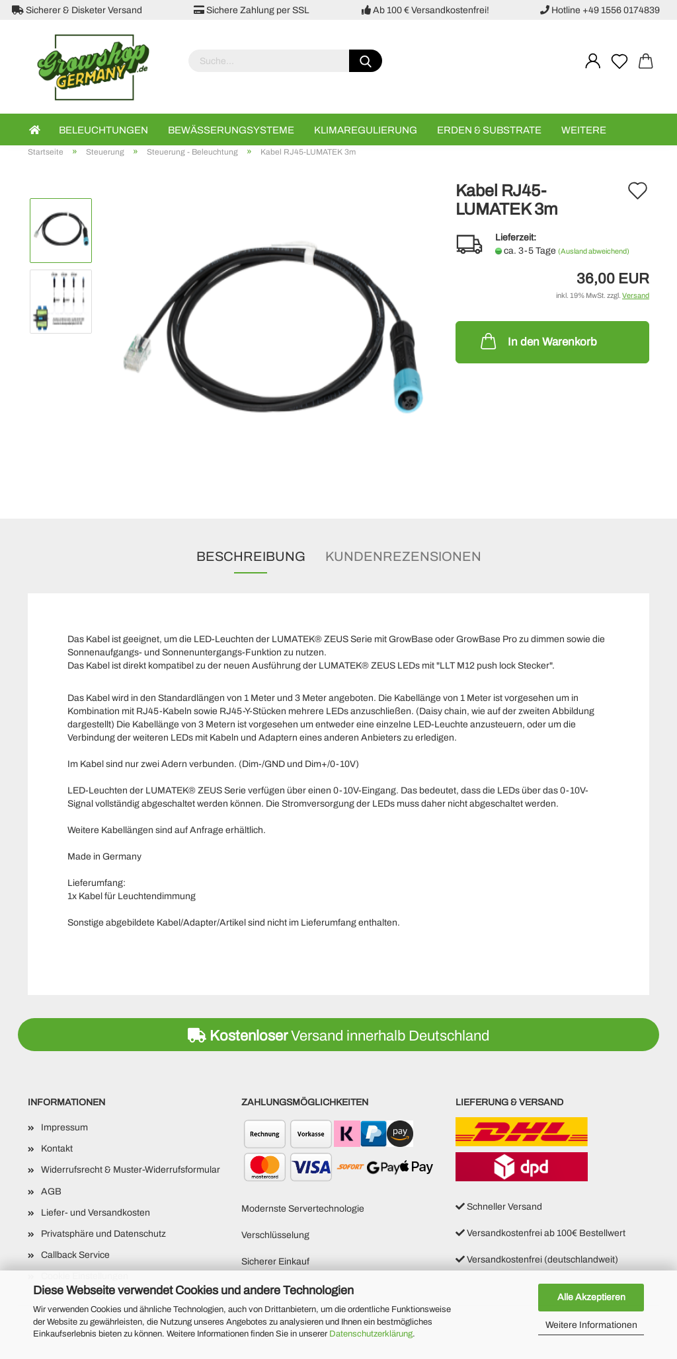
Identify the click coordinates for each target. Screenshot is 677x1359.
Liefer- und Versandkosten (95, 1213)
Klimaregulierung (365, 130)
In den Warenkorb (537, 340)
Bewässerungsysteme (231, 130)
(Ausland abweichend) (593, 251)
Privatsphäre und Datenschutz (103, 1234)
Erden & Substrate (489, 130)
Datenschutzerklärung (371, 1334)
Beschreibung (250, 556)
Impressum (64, 1127)
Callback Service (75, 1255)
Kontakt (57, 1149)
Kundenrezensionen (403, 556)
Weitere (583, 130)
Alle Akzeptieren (591, 1297)
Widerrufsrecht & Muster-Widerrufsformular (130, 1170)
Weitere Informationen (591, 1325)
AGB (51, 1191)
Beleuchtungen (103, 130)
